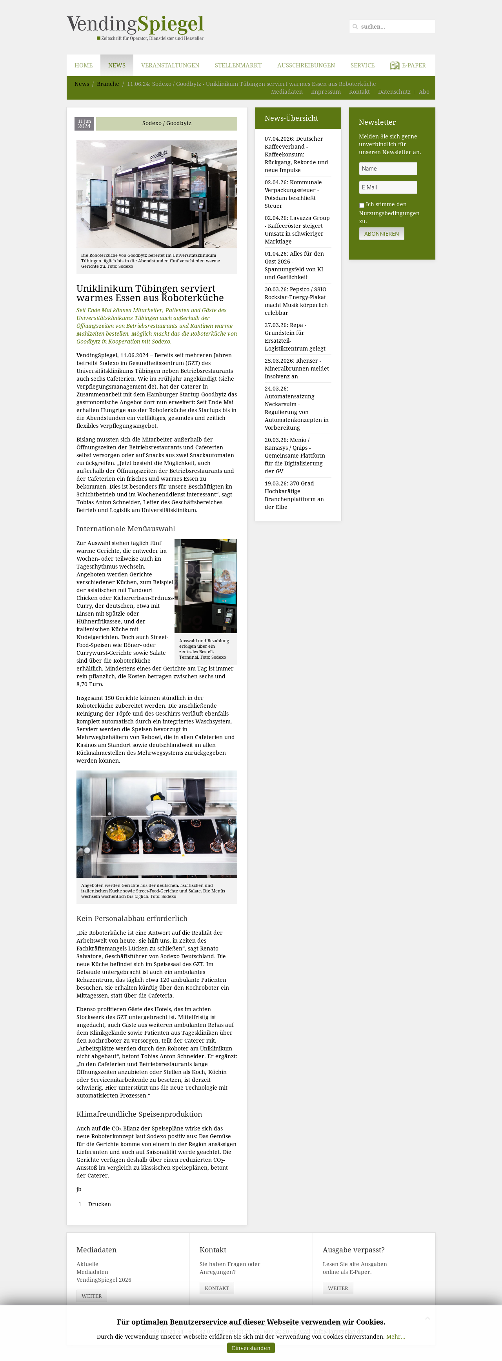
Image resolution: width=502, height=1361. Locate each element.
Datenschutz (394, 91)
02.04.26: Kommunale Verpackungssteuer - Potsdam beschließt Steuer (293, 193)
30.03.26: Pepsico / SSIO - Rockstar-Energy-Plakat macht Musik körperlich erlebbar (297, 300)
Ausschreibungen (306, 65)
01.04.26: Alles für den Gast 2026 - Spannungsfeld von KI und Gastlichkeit (294, 265)
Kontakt (359, 91)
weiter (92, 1295)
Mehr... (396, 1336)
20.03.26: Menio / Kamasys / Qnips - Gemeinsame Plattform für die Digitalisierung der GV (295, 455)
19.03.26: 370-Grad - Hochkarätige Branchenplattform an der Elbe (294, 495)
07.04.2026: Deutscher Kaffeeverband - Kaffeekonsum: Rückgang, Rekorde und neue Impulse (296, 154)
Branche (108, 83)
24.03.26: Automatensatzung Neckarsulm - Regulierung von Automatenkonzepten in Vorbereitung (297, 408)
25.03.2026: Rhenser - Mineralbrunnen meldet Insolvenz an (297, 368)
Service (363, 65)
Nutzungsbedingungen (389, 213)
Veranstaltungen (170, 65)
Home (84, 65)
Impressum (326, 91)
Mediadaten (287, 91)
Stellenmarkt (238, 65)
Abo (424, 91)
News (117, 65)
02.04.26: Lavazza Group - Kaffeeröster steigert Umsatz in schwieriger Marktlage (297, 229)
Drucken (93, 1204)
